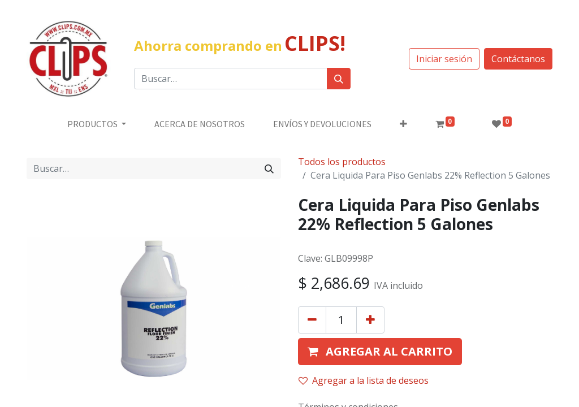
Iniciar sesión (444, 59)
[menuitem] (199, 124)
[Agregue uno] (370, 320)
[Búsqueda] (339, 78)
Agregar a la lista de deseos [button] (364, 380)
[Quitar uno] (312, 320)
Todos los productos (342, 161)
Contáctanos (518, 59)
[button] (403, 124)
